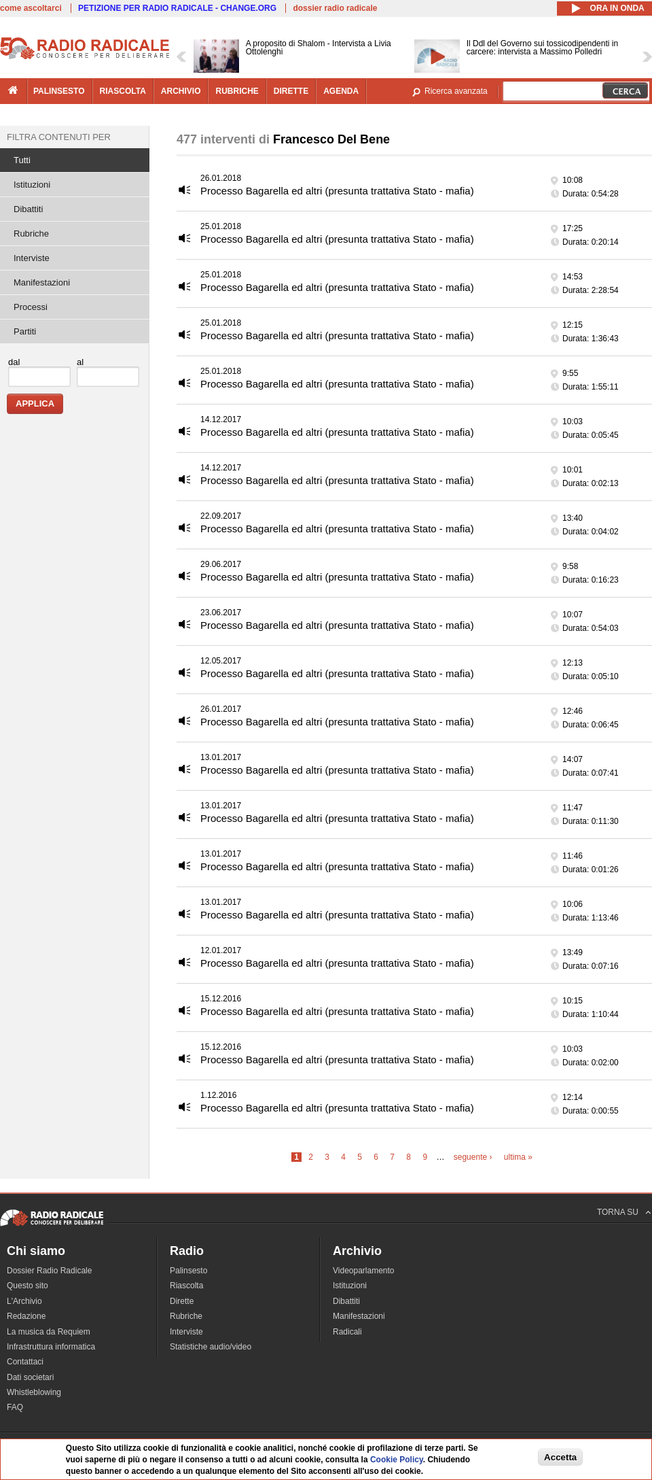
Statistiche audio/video (210, 1347)
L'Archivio (24, 1301)
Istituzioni (32, 184)
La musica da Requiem (48, 1332)
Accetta (560, 1457)
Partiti (25, 331)
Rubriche (31, 233)
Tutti (22, 160)
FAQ (15, 1407)
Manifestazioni (42, 282)
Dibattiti (28, 209)
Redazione (26, 1316)
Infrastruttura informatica (51, 1347)
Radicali (347, 1332)
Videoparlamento (364, 1270)
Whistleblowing (34, 1392)
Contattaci (25, 1361)
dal (14, 362)
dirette (291, 91)
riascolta (123, 91)
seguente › (473, 1157)
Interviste (32, 258)
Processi (31, 307)
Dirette (182, 1301)
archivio (181, 91)
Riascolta (186, 1285)
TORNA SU (617, 1212)
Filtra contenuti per (59, 137)
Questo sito (27, 1285)
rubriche (236, 91)
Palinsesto (188, 1270)
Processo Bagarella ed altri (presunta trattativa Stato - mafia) (337, 190)
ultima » (518, 1157)
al (80, 362)
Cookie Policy (396, 1459)
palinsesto (59, 91)
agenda (341, 91)
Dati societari (30, 1377)
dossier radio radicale (335, 8)
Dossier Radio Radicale (49, 1270)
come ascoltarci (31, 8)
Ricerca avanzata (456, 91)
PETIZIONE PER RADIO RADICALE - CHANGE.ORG (177, 8)
